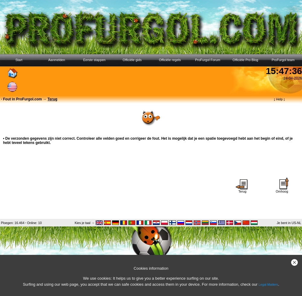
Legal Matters (268, 284)
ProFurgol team (283, 60)
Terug (242, 190)
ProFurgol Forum (207, 60)
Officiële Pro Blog (245, 60)
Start (18, 60)
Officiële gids (132, 60)
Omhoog (282, 190)
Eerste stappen (94, 60)
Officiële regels (170, 60)
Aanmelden (56, 60)
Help (279, 99)
